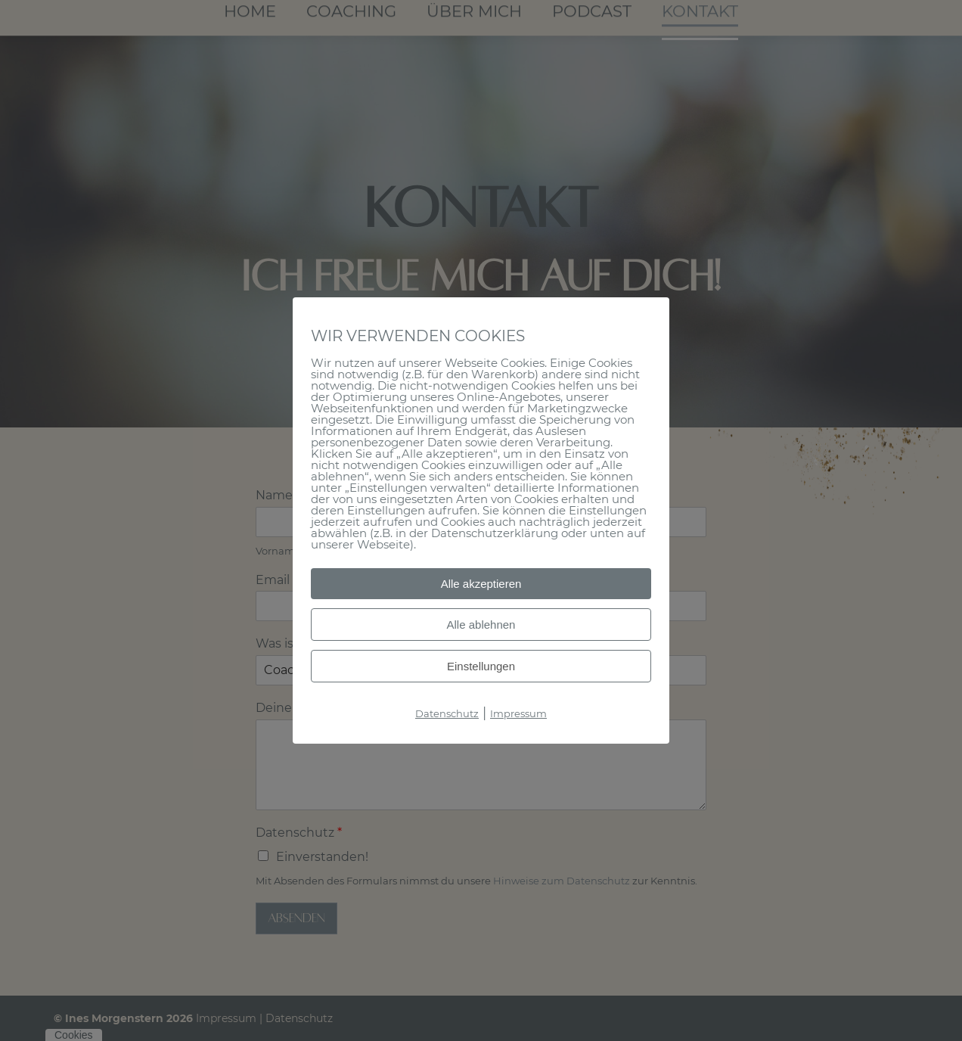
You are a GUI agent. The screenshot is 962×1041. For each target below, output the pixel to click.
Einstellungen (481, 666)
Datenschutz (447, 713)
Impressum (518, 713)
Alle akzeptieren (481, 583)
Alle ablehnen (481, 624)
